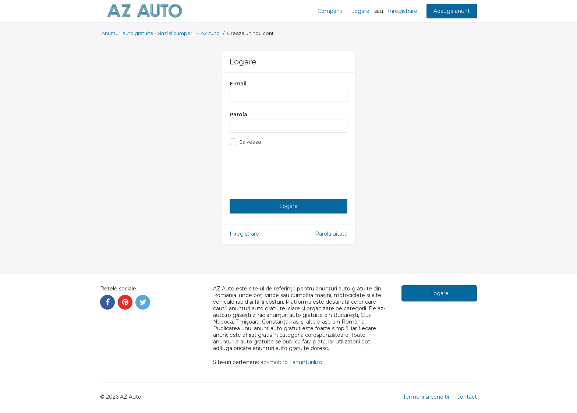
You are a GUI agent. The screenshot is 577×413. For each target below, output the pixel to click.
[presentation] (285, 170)
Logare (360, 11)
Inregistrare (402, 11)
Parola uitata (331, 233)
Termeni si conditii (426, 396)
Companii (330, 11)
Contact (466, 396)
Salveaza (250, 142)
